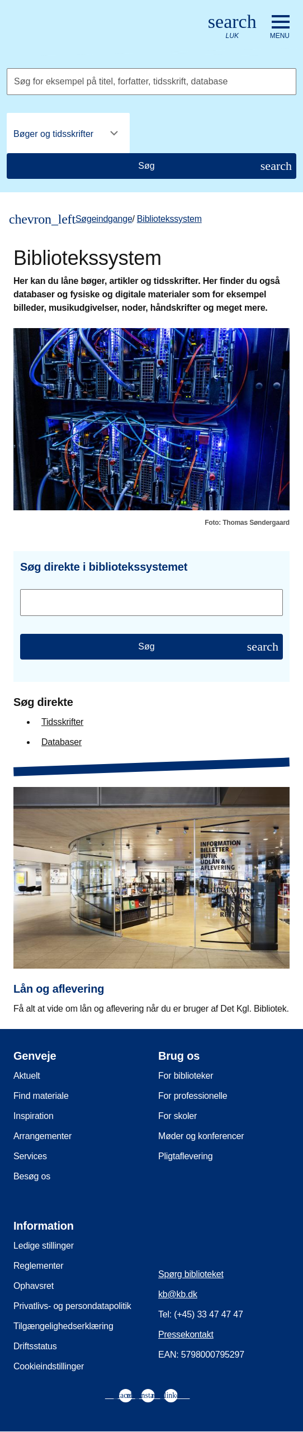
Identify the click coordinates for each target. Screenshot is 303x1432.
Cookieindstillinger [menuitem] (48, 1366)
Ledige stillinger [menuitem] (43, 1245)
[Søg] (151, 166)
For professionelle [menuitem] (193, 1096)
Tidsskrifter (62, 722)
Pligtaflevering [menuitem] (185, 1156)
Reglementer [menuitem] (38, 1265)
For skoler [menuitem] (177, 1116)
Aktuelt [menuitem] (26, 1075)
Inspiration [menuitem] (33, 1116)
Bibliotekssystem (169, 219)
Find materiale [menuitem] (41, 1096)
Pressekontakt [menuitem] (186, 1334)
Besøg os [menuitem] (31, 1176)
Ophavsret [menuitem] (33, 1286)
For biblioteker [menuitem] (185, 1075)
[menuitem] (125, 1395)
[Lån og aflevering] (151, 892)
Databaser (61, 742)
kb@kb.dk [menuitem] (177, 1294)
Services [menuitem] (30, 1156)
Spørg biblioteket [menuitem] (191, 1274)
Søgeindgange (103, 219)
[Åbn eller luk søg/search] (232, 27)
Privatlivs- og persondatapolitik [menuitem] (72, 1306)
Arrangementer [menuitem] (42, 1136)
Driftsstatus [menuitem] (35, 1346)
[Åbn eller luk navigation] (280, 27)
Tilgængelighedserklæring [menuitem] (63, 1326)
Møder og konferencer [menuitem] (201, 1136)
